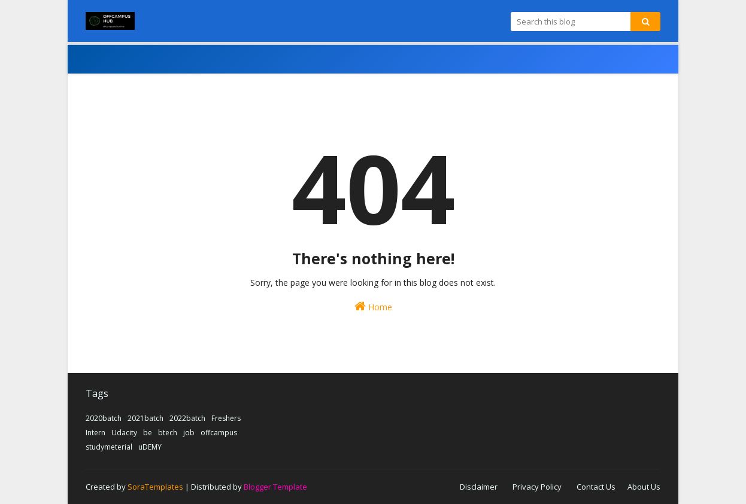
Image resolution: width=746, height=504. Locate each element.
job (189, 432)
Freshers (226, 418)
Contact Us (596, 486)
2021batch (145, 418)
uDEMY (150, 447)
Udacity (124, 432)
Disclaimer (479, 486)
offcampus (219, 432)
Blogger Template (275, 486)
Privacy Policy (537, 486)
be (147, 432)
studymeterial (109, 447)
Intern (95, 432)
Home (373, 306)
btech (167, 432)
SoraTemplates (155, 486)
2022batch (187, 418)
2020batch (104, 418)
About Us (643, 486)
